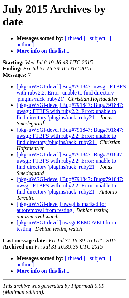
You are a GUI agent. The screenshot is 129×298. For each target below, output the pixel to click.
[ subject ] (98, 38)
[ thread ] (75, 38)
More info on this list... (43, 51)
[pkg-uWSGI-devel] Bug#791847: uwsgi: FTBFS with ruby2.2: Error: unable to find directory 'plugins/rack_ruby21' (71, 93)
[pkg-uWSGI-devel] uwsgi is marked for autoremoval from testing (61, 207)
